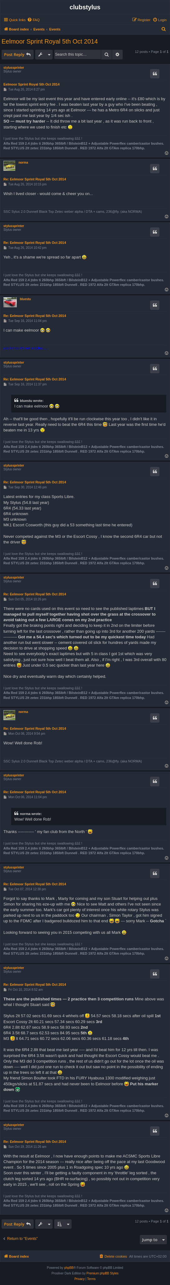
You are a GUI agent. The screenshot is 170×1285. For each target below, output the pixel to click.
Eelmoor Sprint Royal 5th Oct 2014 (50, 41)
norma (23, 162)
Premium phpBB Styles (103, 1273)
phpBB (68, 1267)
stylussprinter (13, 67)
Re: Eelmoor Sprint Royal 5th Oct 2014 (34, 179)
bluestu (25, 299)
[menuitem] (33, 20)
